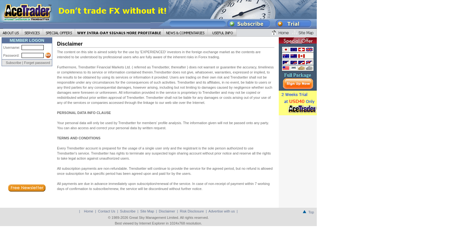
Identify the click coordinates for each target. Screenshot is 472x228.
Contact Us (106, 211)
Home (88, 211)
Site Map (147, 211)
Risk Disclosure (192, 211)
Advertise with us (221, 211)
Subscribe (13, 63)
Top (311, 212)
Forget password (37, 63)
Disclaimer (167, 211)
